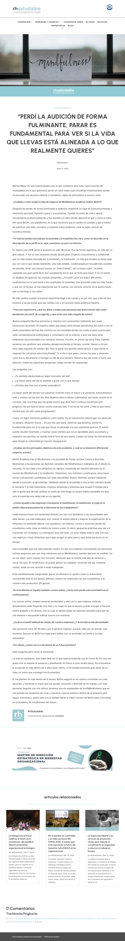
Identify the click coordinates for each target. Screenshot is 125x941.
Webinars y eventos (46, 22)
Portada (68, 108)
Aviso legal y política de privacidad (26, 937)
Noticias (102, 22)
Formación (24, 22)
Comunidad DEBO (73, 22)
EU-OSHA (90, 22)
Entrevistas (58, 26)
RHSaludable (17, 852)
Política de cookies (52, 937)
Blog (71, 26)
